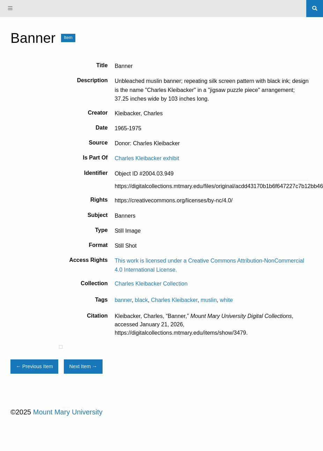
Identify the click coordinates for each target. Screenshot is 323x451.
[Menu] (10, 8)
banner (123, 300)
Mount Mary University (68, 412)
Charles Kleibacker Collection (151, 284)
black (141, 300)
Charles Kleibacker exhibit (147, 158)
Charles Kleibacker (174, 300)
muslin (209, 300)
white (226, 300)
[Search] (314, 8)
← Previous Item (34, 366)
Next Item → (83, 366)
